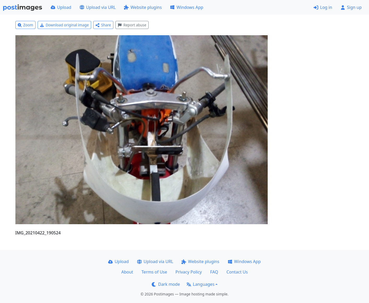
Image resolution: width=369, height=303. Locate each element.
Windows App (186, 7)
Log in (323, 7)
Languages (200, 284)
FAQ (214, 272)
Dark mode (166, 284)
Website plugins (143, 7)
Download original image (64, 24)
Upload (61, 7)
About (127, 272)
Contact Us (237, 272)
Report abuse (132, 24)
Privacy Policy (188, 272)
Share (103, 24)
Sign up (351, 7)
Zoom (25, 24)
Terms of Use (154, 272)
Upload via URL (98, 7)
